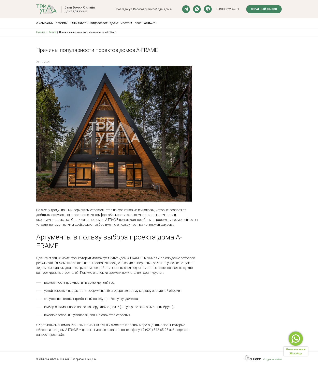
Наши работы (89, 23)
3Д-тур (133, 23)
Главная (40, 32)
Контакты (184, 23)
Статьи (52, 32)
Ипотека (151, 23)
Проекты (66, 23)
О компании (45, 23)
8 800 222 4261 (228, 9)
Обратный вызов (264, 9)
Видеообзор (113, 23)
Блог (167, 23)
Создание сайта (272, 359)
